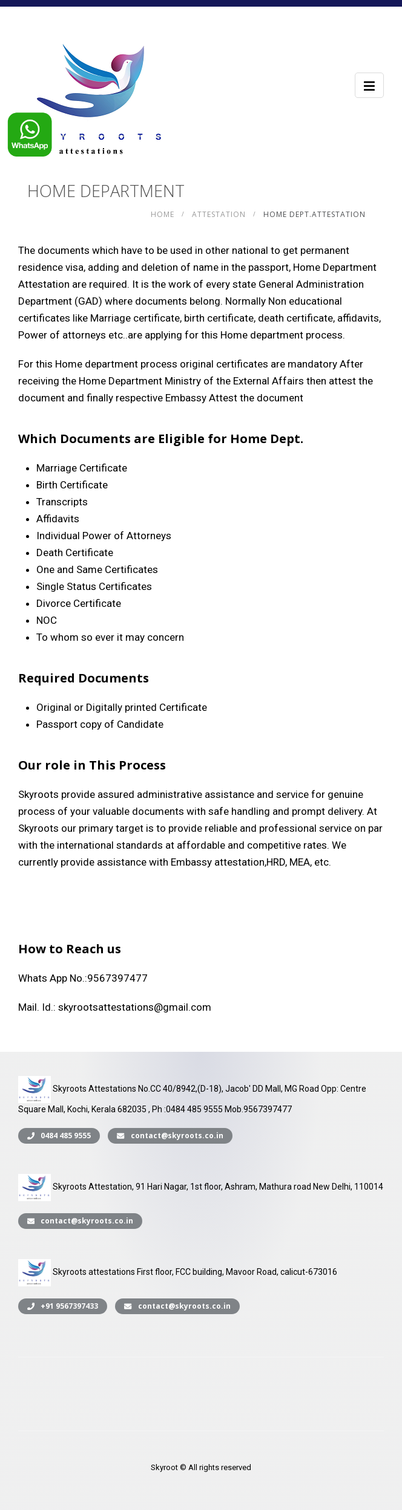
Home (162, 214)
